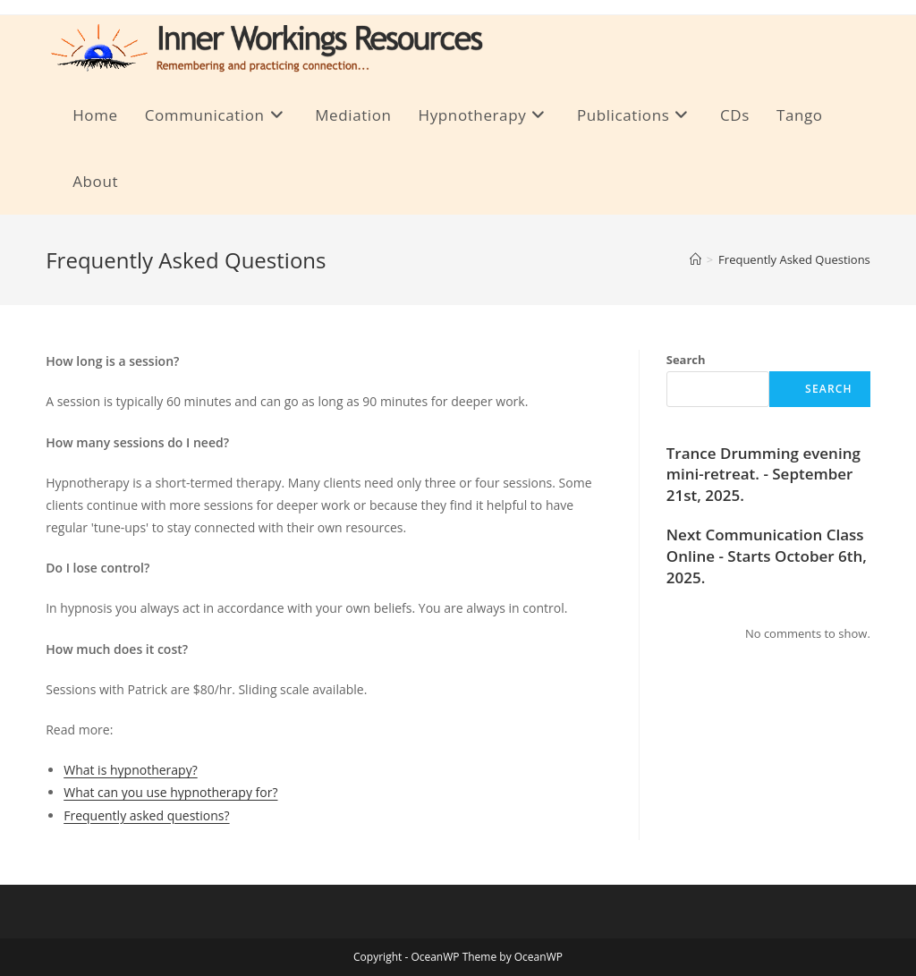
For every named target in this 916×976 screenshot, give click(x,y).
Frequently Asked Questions (794, 259)
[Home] (695, 259)
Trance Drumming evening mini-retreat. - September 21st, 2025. (763, 474)
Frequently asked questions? (146, 815)
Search (686, 360)
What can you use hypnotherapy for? (170, 792)
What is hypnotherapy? (131, 769)
